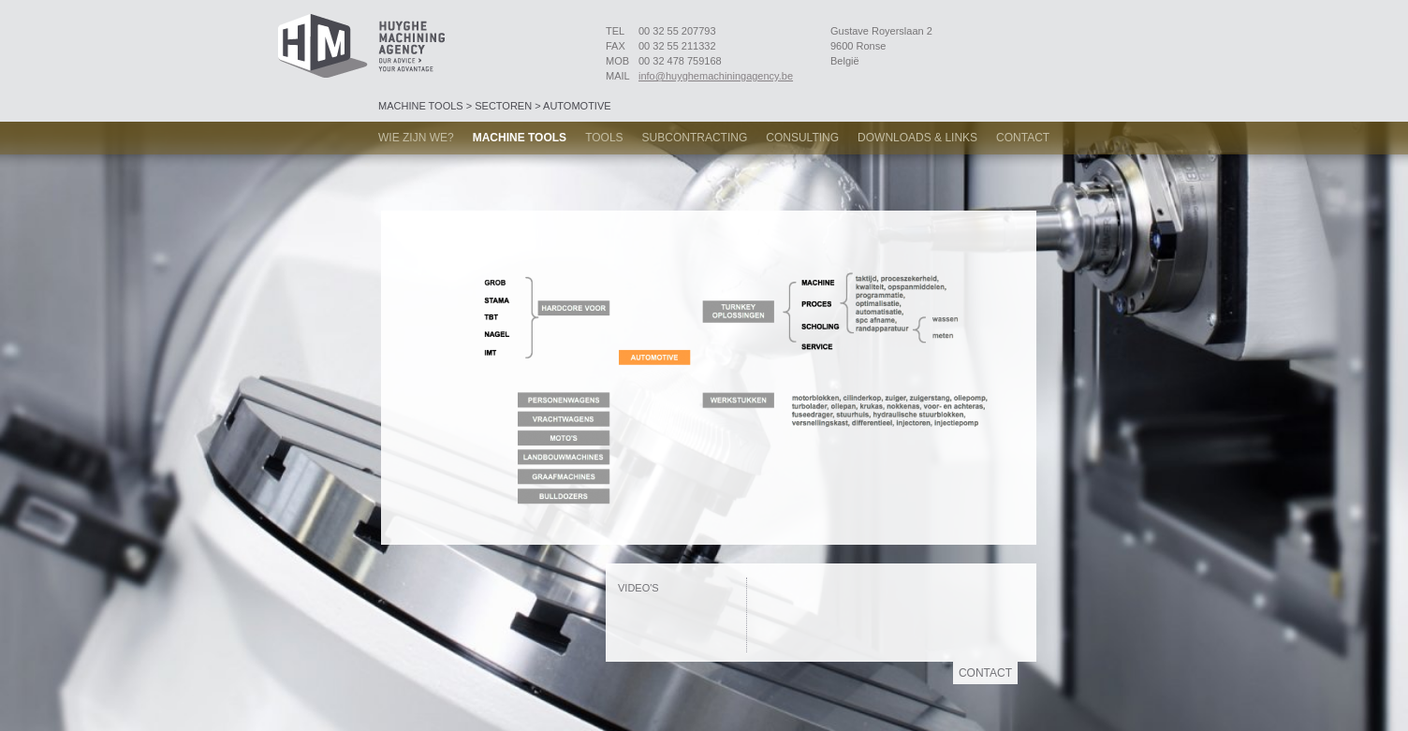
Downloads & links (917, 137)
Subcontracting (695, 137)
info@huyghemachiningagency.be (715, 75)
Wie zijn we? (416, 137)
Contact (1022, 137)
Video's (638, 587)
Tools (604, 137)
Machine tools (519, 137)
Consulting (802, 137)
